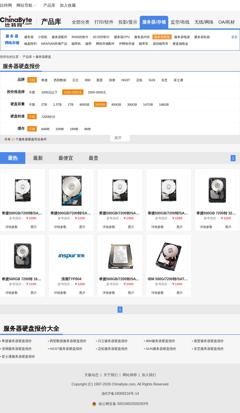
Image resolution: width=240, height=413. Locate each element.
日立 (75, 80)
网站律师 (130, 375)
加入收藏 (68, 5)
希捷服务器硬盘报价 (17, 341)
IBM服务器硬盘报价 (160, 341)
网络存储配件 (105, 43)
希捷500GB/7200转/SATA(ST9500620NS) (35, 213)
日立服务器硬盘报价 (113, 341)
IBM (87, 80)
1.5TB (57, 104)
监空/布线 (180, 22)
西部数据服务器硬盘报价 (68, 341)
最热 (13, 158)
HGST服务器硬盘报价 (66, 349)
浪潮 (112, 80)
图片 (34, 227)
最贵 (93, 158)
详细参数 (11, 227)
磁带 (88, 43)
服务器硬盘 (162, 37)
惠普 (99, 80)
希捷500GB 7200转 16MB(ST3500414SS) (35, 279)
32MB (60, 129)
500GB (100, 104)
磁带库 (143, 43)
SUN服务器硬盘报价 (161, 349)
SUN (152, 80)
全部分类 (81, 22)
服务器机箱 (202, 37)
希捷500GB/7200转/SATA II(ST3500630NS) (134, 279)
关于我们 (111, 375)
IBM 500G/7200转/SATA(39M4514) (176, 279)
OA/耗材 (226, 22)
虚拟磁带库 (160, 43)
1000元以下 (49, 92)
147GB (148, 104)
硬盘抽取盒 (180, 43)
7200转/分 (48, 117)
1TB (71, 104)
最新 (38, 158)
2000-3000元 (97, 92)
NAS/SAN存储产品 (54, 43)
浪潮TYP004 (71, 279)
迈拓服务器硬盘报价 (113, 349)
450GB (116, 104)
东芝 (164, 80)
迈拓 (139, 80)
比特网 (6, 5)
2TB (44, 104)
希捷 (44, 80)
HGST (125, 80)
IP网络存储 (126, 43)
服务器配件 (59, 37)
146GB (164, 104)
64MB (45, 129)
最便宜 (65, 158)
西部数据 (60, 80)
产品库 (49, 5)
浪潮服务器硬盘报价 (17, 349)
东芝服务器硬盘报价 (209, 349)
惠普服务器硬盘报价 (209, 341)
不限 (32, 80)
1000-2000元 (73, 92)
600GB (84, 104)
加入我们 (149, 375)
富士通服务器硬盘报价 (18, 356)
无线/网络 (204, 22)
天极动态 (91, 375)
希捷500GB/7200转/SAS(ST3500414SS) (82, 213)
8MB (87, 129)
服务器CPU (122, 37)
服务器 (29, 37)
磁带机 (76, 43)
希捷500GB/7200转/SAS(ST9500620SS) (131, 213)
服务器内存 (142, 37)
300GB (132, 104)
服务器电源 (182, 37)
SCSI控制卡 (101, 37)
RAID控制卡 (80, 37)
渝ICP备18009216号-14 (120, 393)
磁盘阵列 (30, 43)
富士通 (178, 80)
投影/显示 (128, 22)
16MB (74, 129)
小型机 (42, 37)
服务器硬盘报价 (21, 66)
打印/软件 (104, 22)
